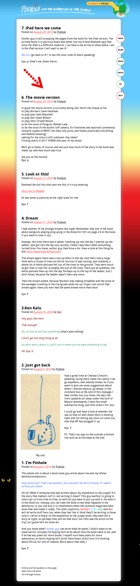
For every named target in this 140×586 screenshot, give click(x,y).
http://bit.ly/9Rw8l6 (33, 191)
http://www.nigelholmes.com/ (43, 251)
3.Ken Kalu (31, 308)
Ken (59, 312)
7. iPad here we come (41, 28)
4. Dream (29, 218)
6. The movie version (40, 97)
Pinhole (61, 32)
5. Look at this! (35, 174)
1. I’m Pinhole (34, 462)
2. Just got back (35, 365)
